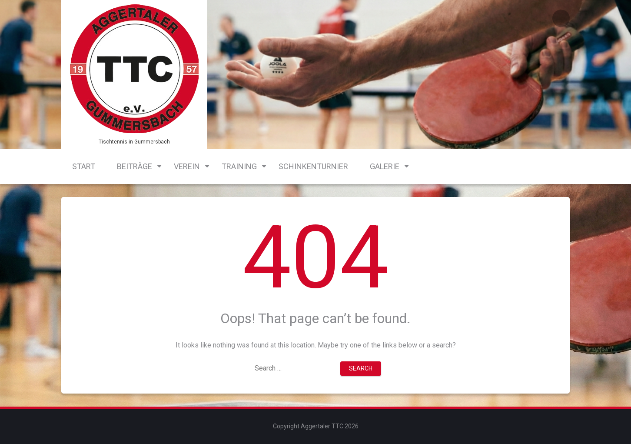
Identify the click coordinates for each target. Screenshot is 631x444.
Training (239, 166)
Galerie (384, 166)
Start (83, 166)
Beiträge (134, 166)
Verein (187, 166)
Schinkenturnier (313, 166)
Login (561, 18)
